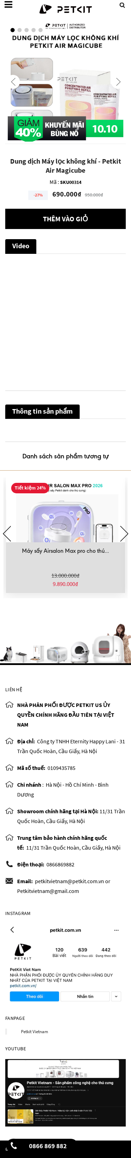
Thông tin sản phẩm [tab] (42, 411)
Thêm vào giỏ (65, 218)
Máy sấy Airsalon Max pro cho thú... (65, 551)
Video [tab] (20, 245)
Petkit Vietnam (34, 1031)
